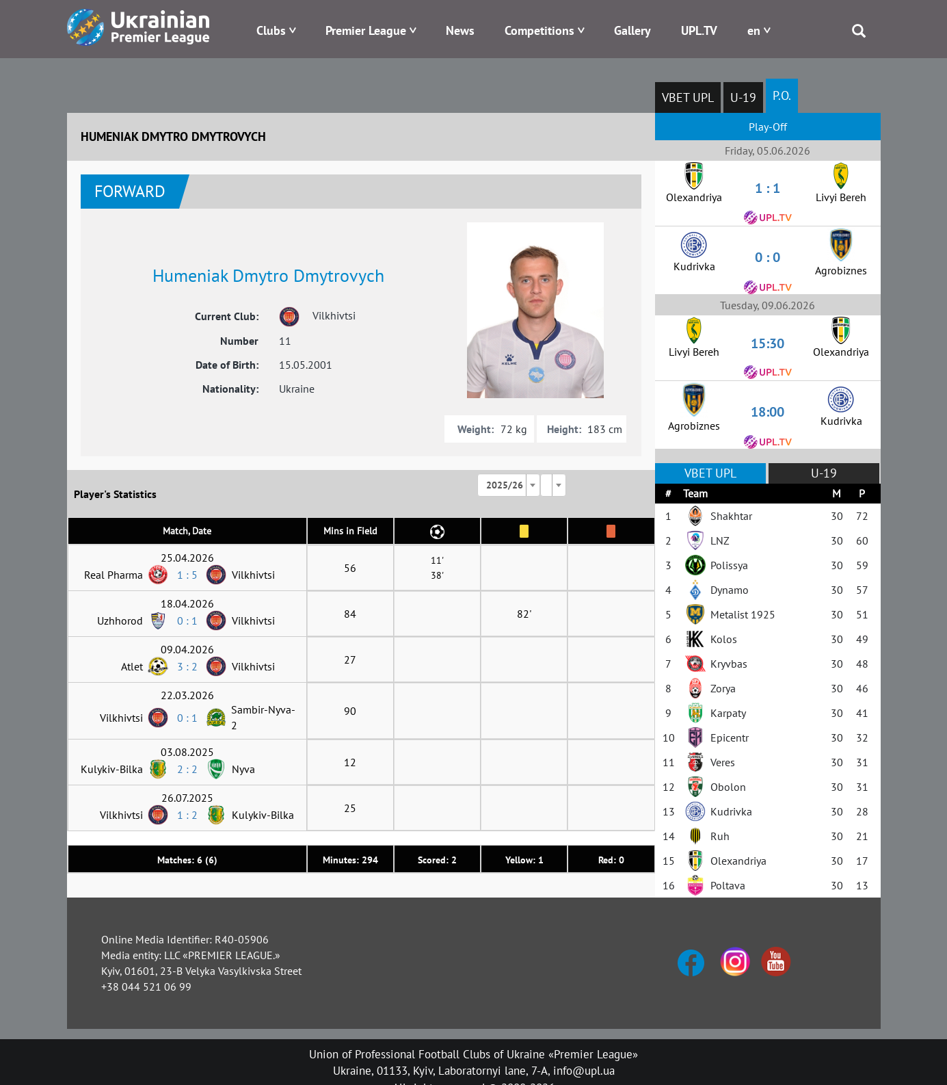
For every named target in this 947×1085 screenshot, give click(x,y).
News (460, 30)
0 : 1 (187, 620)
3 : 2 (187, 666)
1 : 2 (187, 815)
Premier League (365, 30)
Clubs (271, 30)
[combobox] (508, 485)
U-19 (743, 97)
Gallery (632, 30)
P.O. (782, 95)
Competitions (539, 30)
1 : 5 (187, 574)
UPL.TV (699, 30)
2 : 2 (187, 769)
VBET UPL (688, 97)
